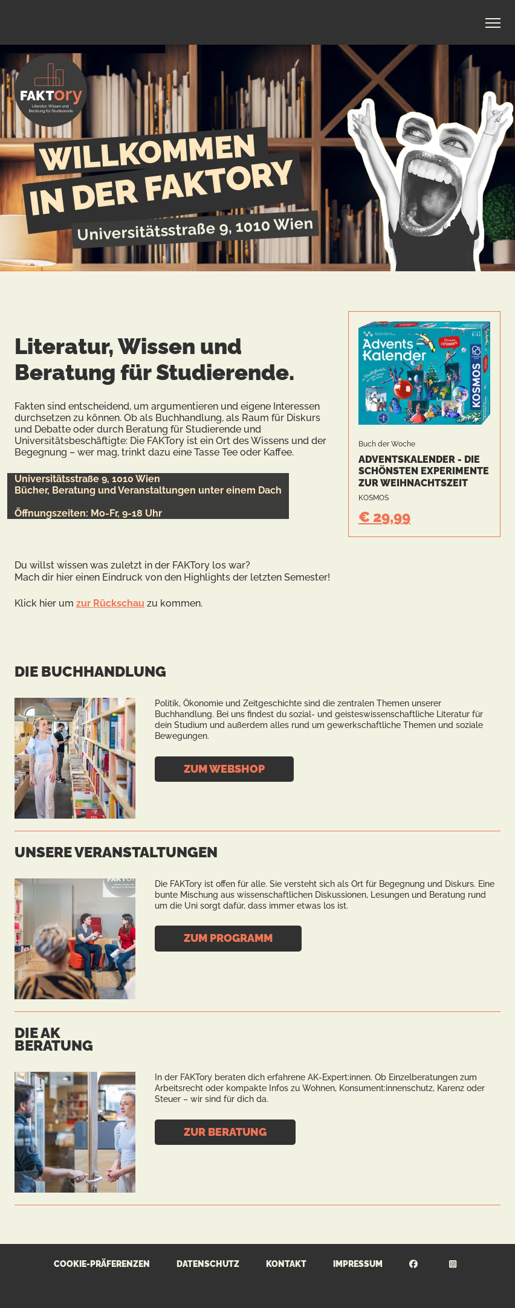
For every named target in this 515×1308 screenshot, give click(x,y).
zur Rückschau (110, 603)
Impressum (358, 1264)
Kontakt (286, 1264)
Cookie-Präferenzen (102, 1264)
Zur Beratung (225, 1132)
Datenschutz (208, 1264)
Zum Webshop (224, 768)
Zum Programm (228, 938)
